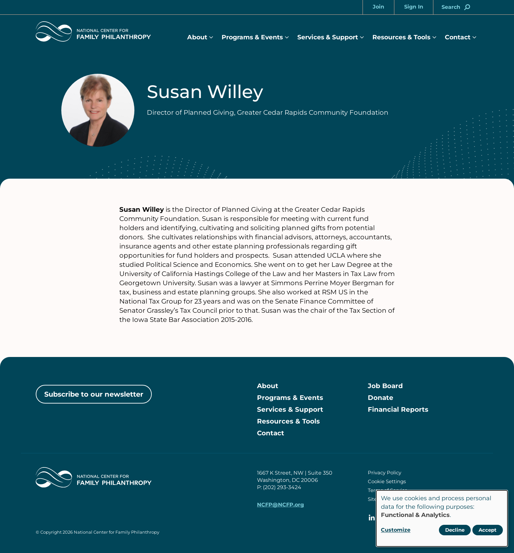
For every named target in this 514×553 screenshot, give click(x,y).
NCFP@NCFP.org (280, 505)
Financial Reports (398, 409)
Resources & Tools (401, 37)
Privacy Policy (384, 472)
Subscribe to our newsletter (93, 394)
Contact (457, 37)
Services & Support (327, 37)
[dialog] (441, 518)
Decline (455, 530)
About (197, 37)
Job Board (385, 386)
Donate (380, 398)
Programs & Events (252, 37)
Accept (488, 530)
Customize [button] (395, 530)
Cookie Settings (387, 481)
